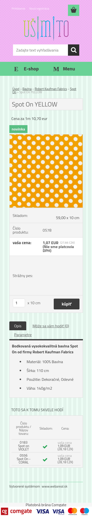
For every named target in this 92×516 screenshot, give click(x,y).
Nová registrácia (39, 8)
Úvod (16, 88)
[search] (73, 50)
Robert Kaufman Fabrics (51, 88)
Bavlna (27, 88)
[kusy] (19, 303)
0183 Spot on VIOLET (23, 446)
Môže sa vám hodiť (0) (50, 326)
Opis (18, 326)
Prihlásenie (18, 8)
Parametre (23, 335)
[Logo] (46, 28)
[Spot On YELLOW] (46, 136)
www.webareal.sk (54, 486)
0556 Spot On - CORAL (23, 459)
